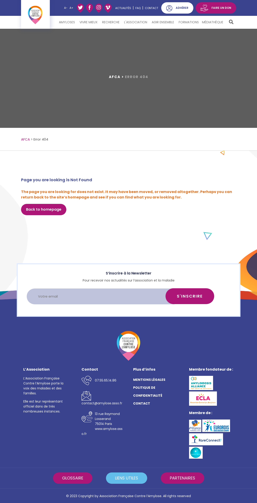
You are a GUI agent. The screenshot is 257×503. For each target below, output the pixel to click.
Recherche (111, 22)
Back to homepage (43, 209)
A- (65, 8)
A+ (71, 8)
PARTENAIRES (182, 478)
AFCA (114, 76)
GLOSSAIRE (72, 478)
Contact (151, 8)
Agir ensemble (163, 22)
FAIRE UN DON (221, 8)
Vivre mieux (89, 22)
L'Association (136, 22)
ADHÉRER (182, 8)
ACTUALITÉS (123, 8)
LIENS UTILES (126, 478)
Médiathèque (213, 22)
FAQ (138, 8)
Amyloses (67, 22)
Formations (189, 22)
